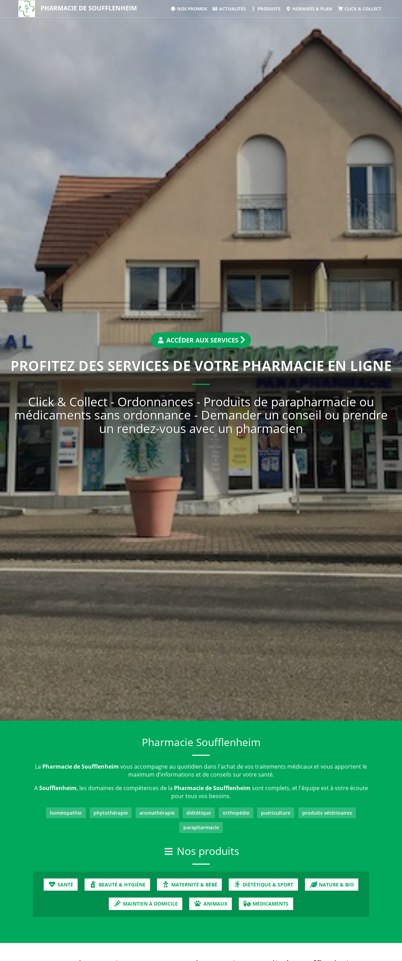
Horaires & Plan (309, 9)
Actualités (229, 9)
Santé (60, 884)
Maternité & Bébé (189, 884)
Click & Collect (359, 9)
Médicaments (265, 903)
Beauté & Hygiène (117, 884)
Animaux (210, 903)
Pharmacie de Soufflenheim (89, 8)
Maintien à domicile (146, 903)
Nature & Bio (331, 884)
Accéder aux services (201, 340)
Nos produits (208, 851)
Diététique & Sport (263, 884)
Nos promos (188, 9)
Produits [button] (265, 9)
